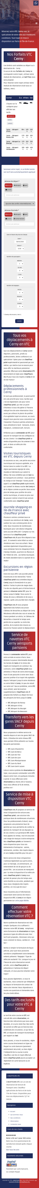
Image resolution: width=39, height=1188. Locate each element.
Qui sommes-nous (16, 1115)
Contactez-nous (15, 1124)
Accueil (12, 1111)
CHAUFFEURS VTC (17, 1180)
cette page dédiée (22, 901)
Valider (19, 321)
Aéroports (11, 116)
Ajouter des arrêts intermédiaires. (18, 204)
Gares (10, 120)
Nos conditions (15, 1118)
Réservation (14, 1121)
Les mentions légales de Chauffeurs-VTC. (23, 1181)
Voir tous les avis (12, 1150)
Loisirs (10, 123)
